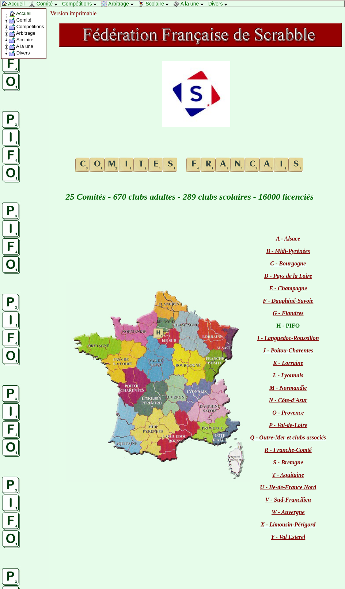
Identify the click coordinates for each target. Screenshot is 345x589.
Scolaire (155, 4)
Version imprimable (73, 13)
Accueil (15, 4)
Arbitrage (119, 4)
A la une (190, 4)
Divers (220, 4)
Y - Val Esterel (288, 537)
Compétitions (81, 4)
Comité (45, 4)
